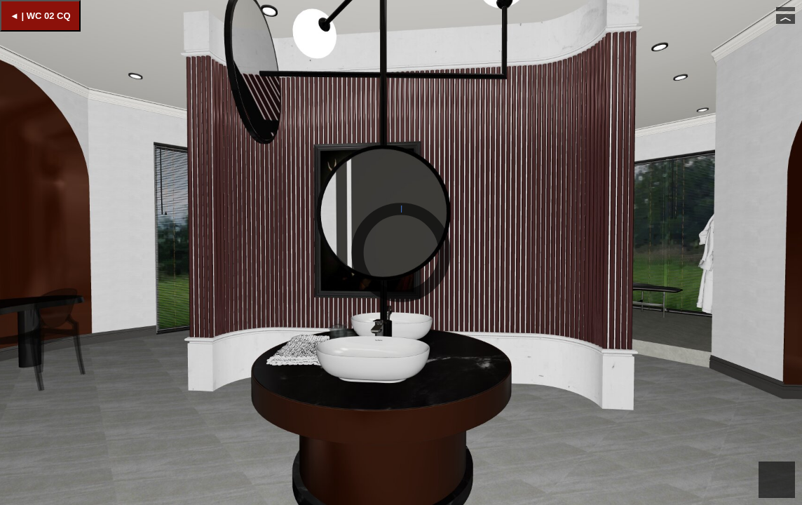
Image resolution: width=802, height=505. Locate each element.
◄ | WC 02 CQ (40, 16)
